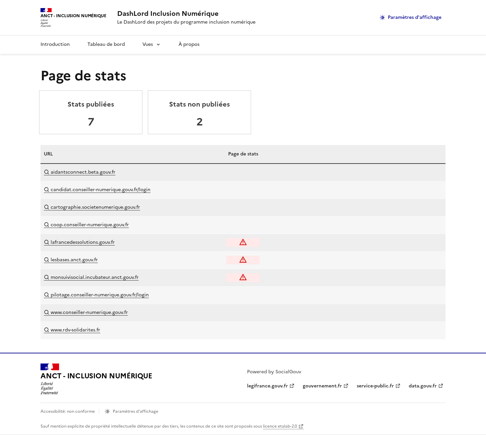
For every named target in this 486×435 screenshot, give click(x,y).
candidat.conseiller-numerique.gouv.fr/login (97, 189)
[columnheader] (108, 154)
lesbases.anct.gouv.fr (71, 259)
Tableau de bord (106, 44)
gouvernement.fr (322, 385)
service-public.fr (375, 385)
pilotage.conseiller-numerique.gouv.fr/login (96, 294)
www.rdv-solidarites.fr (72, 330)
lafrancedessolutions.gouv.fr (79, 242)
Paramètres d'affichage (414, 17)
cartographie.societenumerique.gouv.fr (92, 207)
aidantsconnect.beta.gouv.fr (79, 172)
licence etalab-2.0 (280, 426)
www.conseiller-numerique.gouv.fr (86, 312)
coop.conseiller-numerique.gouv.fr (86, 224)
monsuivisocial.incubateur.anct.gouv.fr (91, 277)
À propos (189, 44)
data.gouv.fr (423, 385)
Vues (147, 44)
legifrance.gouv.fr (267, 385)
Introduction (55, 44)
